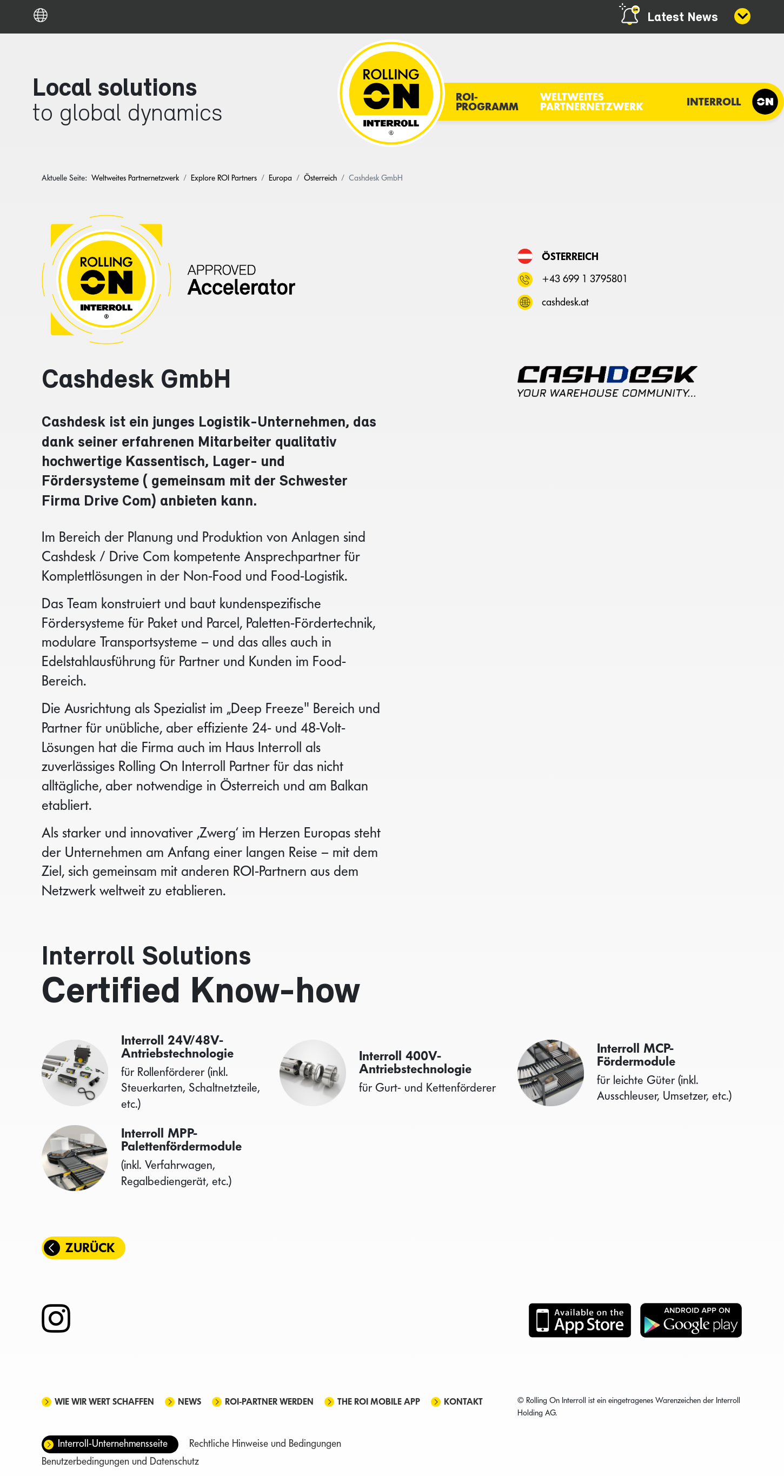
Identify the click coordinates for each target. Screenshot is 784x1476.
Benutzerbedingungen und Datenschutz (120, 1461)
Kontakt (463, 1401)
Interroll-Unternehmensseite (113, 1443)
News (189, 1401)
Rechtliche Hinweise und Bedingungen (265, 1443)
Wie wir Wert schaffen (104, 1401)
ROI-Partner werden (269, 1401)
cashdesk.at (565, 302)
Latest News (682, 17)
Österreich (570, 256)
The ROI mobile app (378, 1401)
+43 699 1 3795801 (585, 278)
